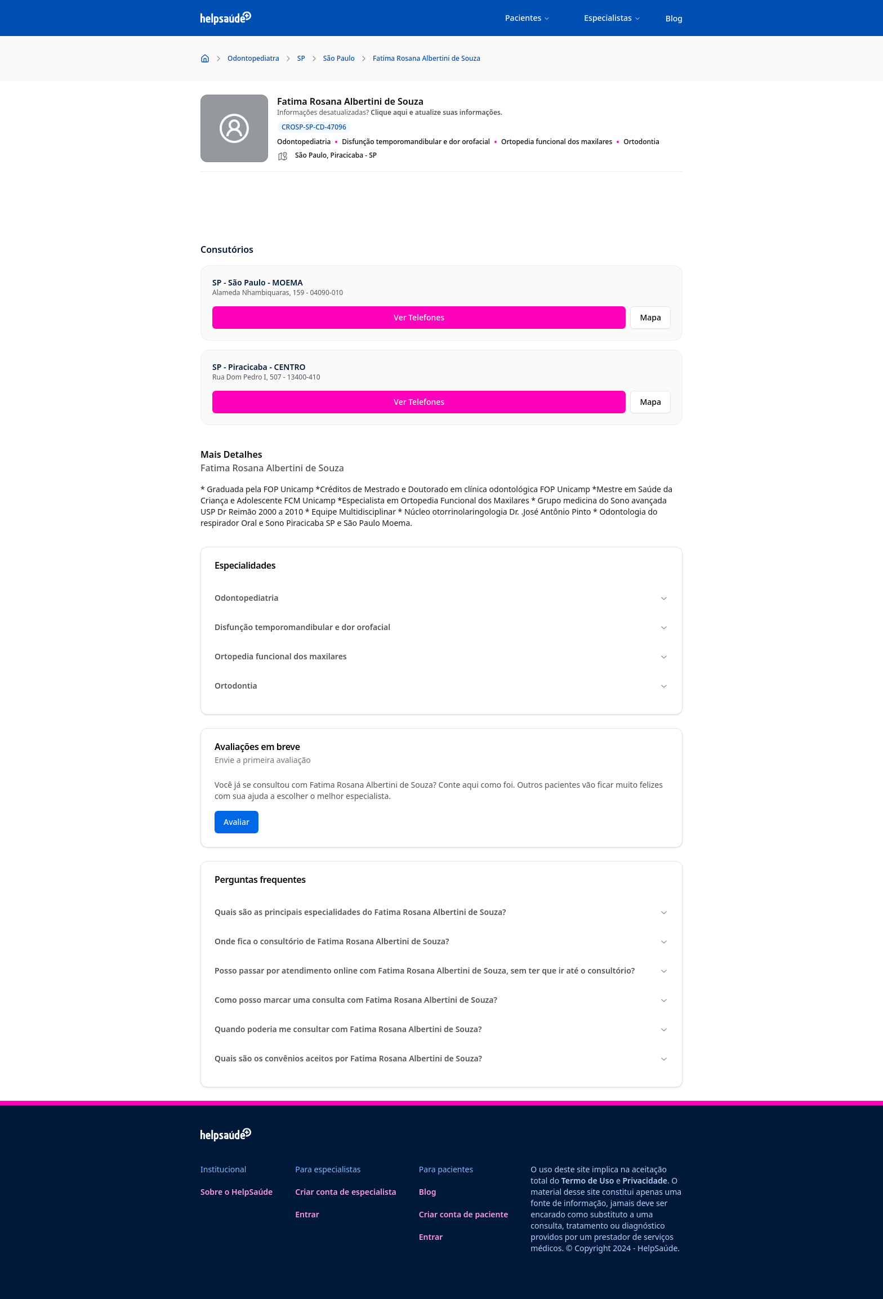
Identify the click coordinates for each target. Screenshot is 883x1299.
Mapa (650, 317)
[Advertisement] (441, 208)
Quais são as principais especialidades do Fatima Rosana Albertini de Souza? (441, 912)
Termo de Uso (587, 1180)
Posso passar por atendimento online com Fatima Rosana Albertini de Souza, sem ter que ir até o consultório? (441, 970)
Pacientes (527, 17)
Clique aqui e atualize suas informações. (436, 112)
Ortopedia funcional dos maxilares (441, 656)
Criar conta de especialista (345, 1191)
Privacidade (645, 1180)
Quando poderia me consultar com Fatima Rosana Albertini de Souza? (441, 1029)
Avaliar (236, 821)
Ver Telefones (419, 317)
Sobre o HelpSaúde (236, 1191)
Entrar (307, 1214)
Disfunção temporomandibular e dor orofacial (441, 627)
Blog (674, 18)
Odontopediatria (441, 597)
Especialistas (612, 17)
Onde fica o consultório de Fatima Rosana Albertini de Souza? (441, 941)
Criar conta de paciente (464, 1214)
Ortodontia (441, 685)
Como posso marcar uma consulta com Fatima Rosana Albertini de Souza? (441, 999)
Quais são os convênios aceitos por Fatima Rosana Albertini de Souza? (441, 1058)
